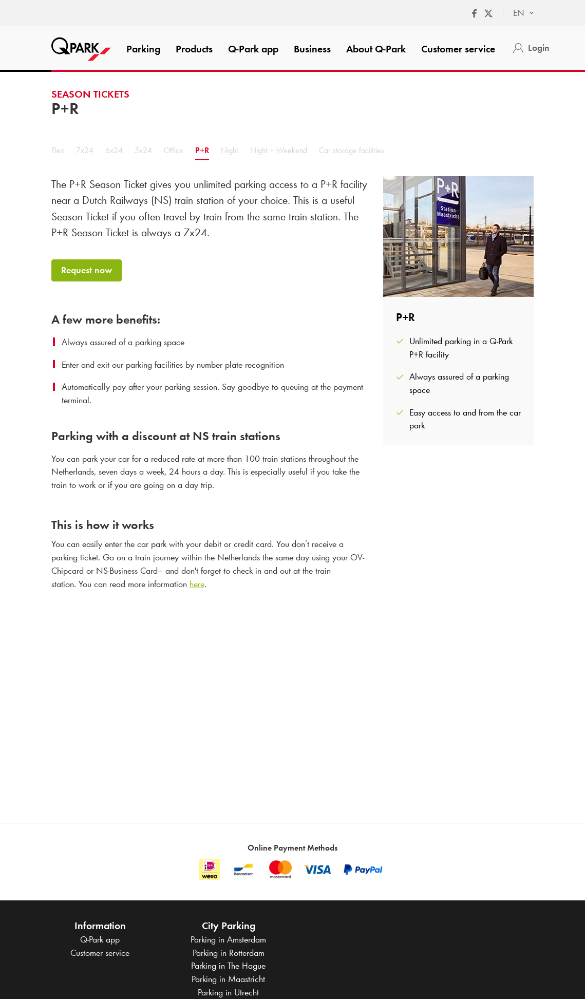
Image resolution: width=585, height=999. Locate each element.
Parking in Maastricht (228, 979)
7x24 (84, 150)
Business (312, 49)
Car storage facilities (351, 150)
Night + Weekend (278, 150)
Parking (143, 49)
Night (229, 150)
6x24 (114, 150)
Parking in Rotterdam (229, 952)
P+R (202, 150)
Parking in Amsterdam (228, 939)
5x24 (143, 150)
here (197, 584)
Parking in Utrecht (228, 992)
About (376, 49)
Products (194, 49)
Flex (57, 150)
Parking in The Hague (228, 965)
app (253, 49)
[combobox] (518, 13)
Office (173, 150)
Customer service (458, 49)
